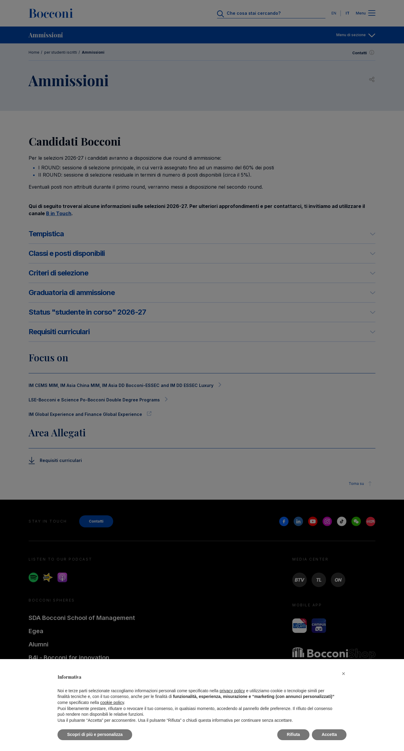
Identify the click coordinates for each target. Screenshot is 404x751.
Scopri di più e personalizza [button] (95, 734)
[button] (343, 673)
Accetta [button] (329, 734)
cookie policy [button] (112, 702)
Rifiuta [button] (293, 734)
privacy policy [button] (232, 690)
